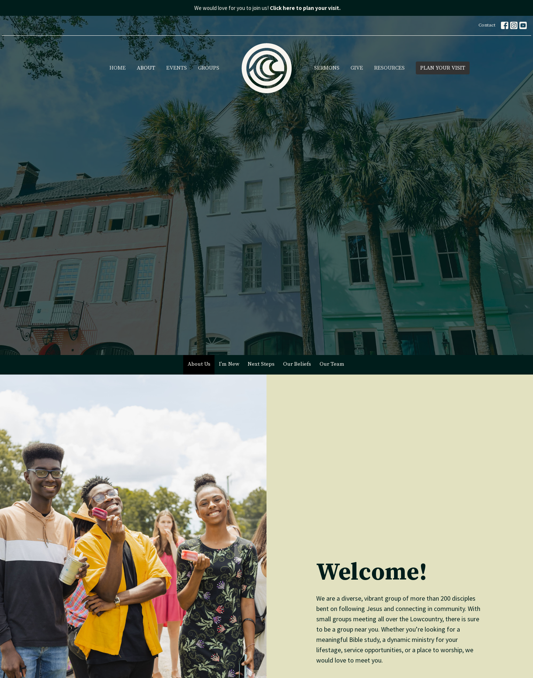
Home (117, 67)
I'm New (229, 364)
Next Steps (261, 364)
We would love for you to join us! (267, 7)
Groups (208, 67)
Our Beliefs (297, 364)
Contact (486, 25)
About (146, 67)
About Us (199, 364)
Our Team (332, 364)
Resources (389, 67)
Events (176, 67)
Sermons (326, 67)
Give (357, 67)
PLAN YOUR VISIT (442, 67)
